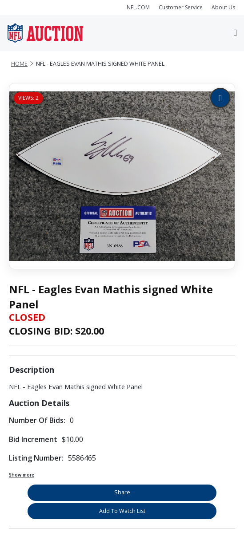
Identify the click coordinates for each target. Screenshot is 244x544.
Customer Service (181, 7)
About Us (223, 7)
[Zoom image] (220, 98)
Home (19, 63)
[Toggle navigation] (235, 33)
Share (122, 492)
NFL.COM (138, 7)
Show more (21, 475)
